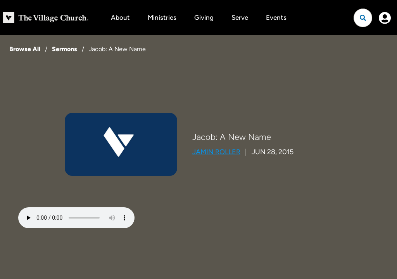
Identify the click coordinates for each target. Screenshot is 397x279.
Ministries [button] (162, 17)
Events (276, 17)
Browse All (24, 49)
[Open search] (363, 18)
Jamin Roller (216, 152)
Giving (204, 17)
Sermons (64, 49)
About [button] (120, 17)
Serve (239, 17)
